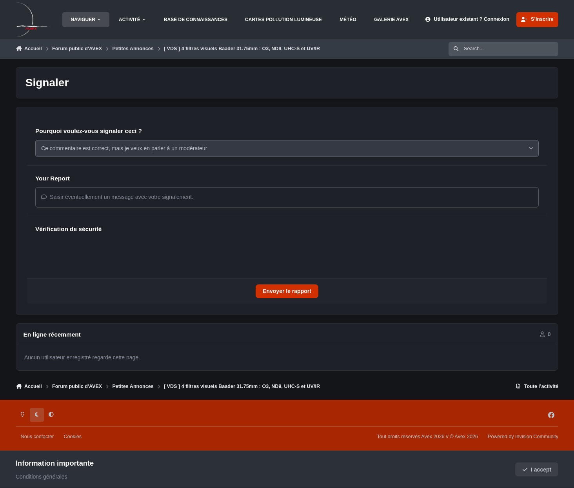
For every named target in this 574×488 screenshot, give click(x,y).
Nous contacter (37, 436)
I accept (537, 469)
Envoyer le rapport (287, 291)
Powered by (523, 436)
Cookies (73, 436)
